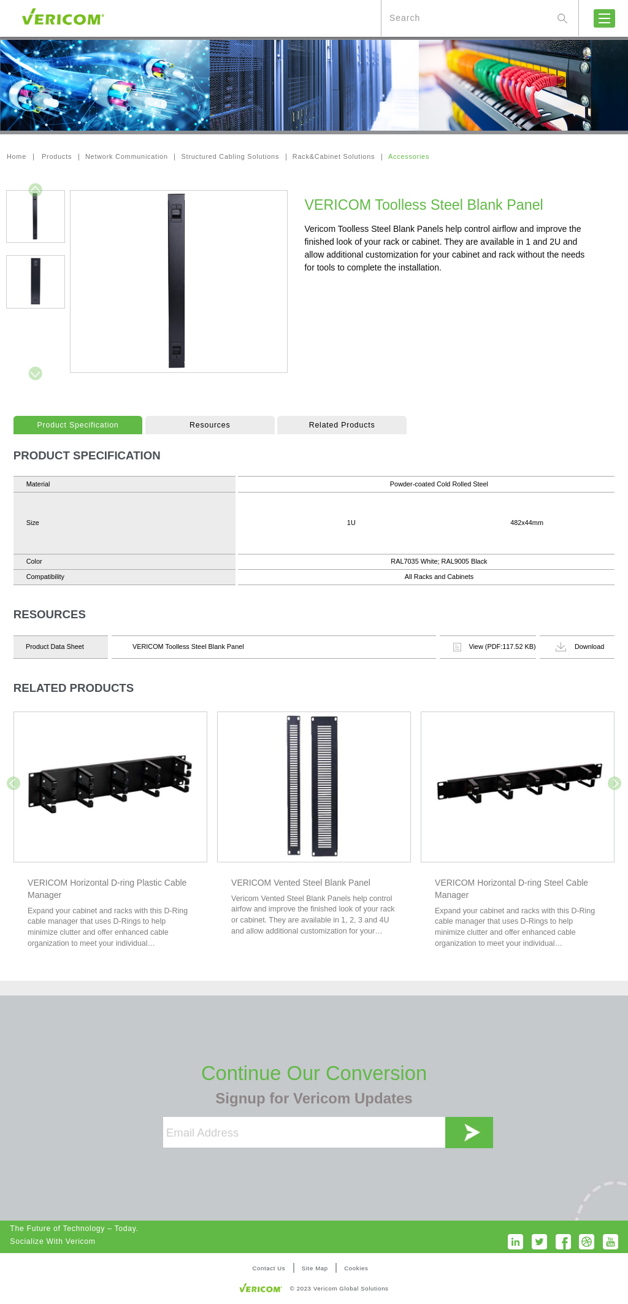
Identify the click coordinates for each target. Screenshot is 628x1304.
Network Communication (126, 156)
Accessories (408, 156)
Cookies (356, 1268)
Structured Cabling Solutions (231, 156)
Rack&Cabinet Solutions (334, 156)
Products (57, 156)
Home (16, 156)
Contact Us (268, 1268)
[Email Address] (304, 1132)
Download (580, 646)
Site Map (315, 1268)
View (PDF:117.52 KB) (494, 647)
